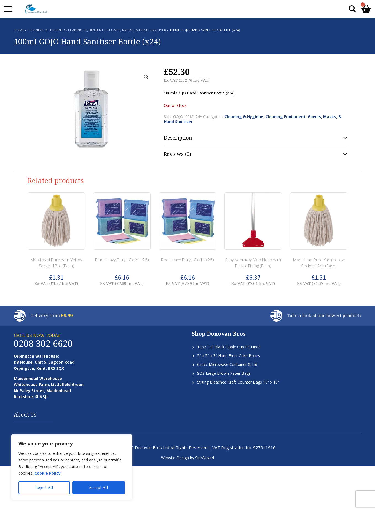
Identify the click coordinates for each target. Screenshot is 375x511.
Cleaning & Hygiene (45, 29)
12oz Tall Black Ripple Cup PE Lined (229, 346)
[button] (146, 77)
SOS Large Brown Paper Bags (224, 373)
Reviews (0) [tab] (177, 154)
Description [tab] (178, 137)
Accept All (98, 487)
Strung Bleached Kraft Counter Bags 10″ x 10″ (238, 382)
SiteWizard (204, 457)
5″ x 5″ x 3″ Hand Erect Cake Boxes (228, 355)
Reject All (44, 487)
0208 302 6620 (43, 343)
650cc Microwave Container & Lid (227, 364)
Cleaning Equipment (84, 29)
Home (19, 29)
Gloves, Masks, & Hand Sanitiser (136, 29)
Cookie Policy (47, 473)
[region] (71, 467)
